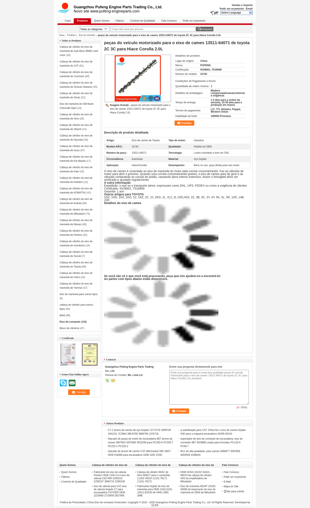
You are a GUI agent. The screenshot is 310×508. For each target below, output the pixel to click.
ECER (154, 505)
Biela (62, 315)
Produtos (82, 20)
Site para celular (234, 491)
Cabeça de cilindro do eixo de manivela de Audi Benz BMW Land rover (79, 51)
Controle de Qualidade (142, 20)
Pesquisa (206, 29)
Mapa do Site (231, 486)
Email (249, 8)
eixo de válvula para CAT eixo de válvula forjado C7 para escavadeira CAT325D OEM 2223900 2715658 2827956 (110, 491)
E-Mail (227, 481)
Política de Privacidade (72, 502)
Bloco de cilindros (69, 328)
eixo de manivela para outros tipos (79, 294)
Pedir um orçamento (232, 8)
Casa (68, 20)
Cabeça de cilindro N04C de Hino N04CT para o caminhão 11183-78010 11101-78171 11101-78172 (153, 477)
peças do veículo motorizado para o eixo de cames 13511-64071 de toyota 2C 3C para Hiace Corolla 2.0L (140, 109)
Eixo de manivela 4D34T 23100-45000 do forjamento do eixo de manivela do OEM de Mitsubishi (198, 489)
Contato (186, 123)
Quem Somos (101, 20)
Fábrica (120, 20)
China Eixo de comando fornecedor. (107, 502)
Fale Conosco (169, 20)
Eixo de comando (87, 35)
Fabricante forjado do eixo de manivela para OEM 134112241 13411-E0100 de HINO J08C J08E (154, 491)
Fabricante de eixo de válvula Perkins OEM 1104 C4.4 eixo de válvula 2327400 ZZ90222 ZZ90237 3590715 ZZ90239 (111, 477)
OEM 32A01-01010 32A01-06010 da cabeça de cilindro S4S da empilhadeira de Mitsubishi (196, 477)
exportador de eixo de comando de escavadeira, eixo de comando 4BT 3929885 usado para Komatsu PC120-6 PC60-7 (211, 442)
